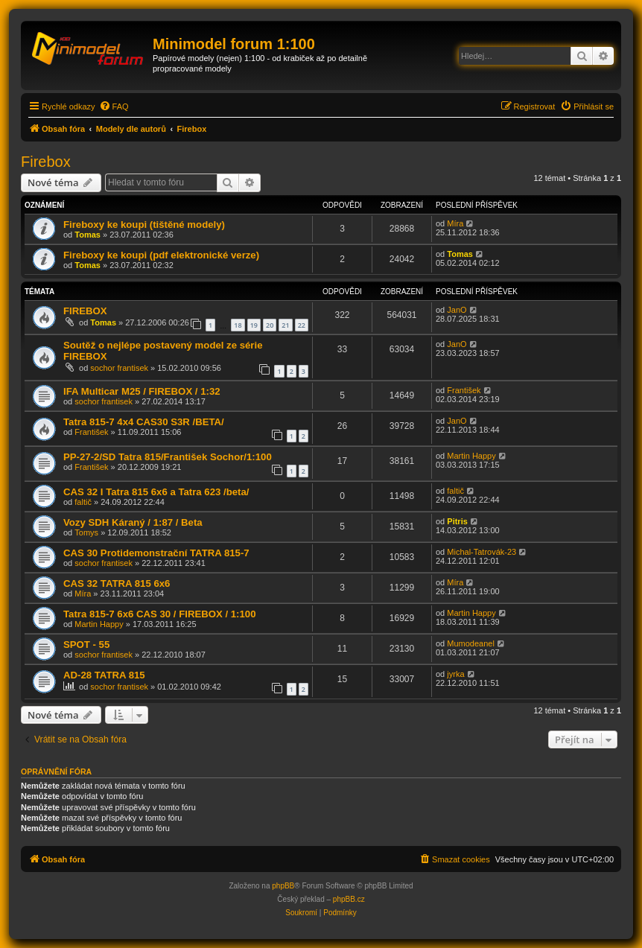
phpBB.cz (349, 899)
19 (254, 325)
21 (285, 325)
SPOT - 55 (86, 644)
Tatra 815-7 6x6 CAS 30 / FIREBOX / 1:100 (159, 614)
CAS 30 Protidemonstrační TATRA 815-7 (156, 553)
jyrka (455, 673)
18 (237, 325)
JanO (456, 309)
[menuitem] (114, 106)
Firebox (46, 161)
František (463, 390)
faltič (83, 501)
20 (269, 325)
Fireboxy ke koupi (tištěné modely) (144, 224)
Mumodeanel (471, 643)
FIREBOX (85, 310)
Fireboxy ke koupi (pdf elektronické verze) (161, 255)
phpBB (283, 886)
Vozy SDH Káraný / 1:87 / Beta (133, 522)
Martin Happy (471, 455)
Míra (455, 223)
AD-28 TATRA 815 (104, 675)
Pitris (457, 521)
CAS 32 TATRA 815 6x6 (116, 583)
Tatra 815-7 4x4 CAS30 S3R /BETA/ (143, 421)
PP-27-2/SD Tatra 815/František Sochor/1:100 (167, 456)
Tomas (87, 234)
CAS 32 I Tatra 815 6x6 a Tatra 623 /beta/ (156, 491)
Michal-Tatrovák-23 (481, 551)
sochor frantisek (119, 367)
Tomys (86, 532)
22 (301, 325)
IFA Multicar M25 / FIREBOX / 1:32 (141, 391)
